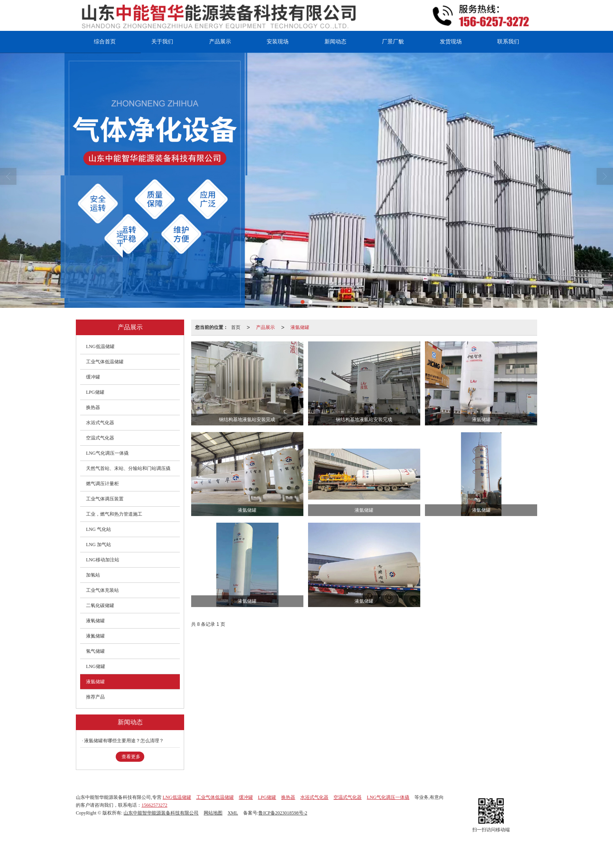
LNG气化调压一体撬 (107, 453)
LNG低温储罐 (100, 346)
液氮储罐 (95, 636)
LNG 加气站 (98, 544)
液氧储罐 (95, 620)
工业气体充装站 (102, 590)
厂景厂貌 (393, 42)
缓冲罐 (93, 377)
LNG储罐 (95, 666)
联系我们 (508, 42)
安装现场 (278, 42)
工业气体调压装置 (105, 499)
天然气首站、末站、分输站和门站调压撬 (128, 468)
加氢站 (93, 575)
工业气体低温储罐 (105, 361)
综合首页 (105, 42)
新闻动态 (335, 42)
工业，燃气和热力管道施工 (114, 514)
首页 (235, 327)
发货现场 (451, 42)
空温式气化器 (100, 438)
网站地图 (213, 813)
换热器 (93, 407)
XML (233, 813)
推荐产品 (95, 697)
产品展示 (220, 42)
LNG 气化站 (98, 529)
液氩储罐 (299, 327)
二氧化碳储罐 (100, 605)
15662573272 (154, 805)
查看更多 (131, 756)
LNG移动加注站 (102, 560)
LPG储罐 (95, 392)
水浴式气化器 (100, 422)
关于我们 (162, 42)
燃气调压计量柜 (102, 483)
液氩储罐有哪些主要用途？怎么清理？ (124, 740)
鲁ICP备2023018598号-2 (282, 813)
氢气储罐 (95, 651)
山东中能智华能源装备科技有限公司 (161, 813)
